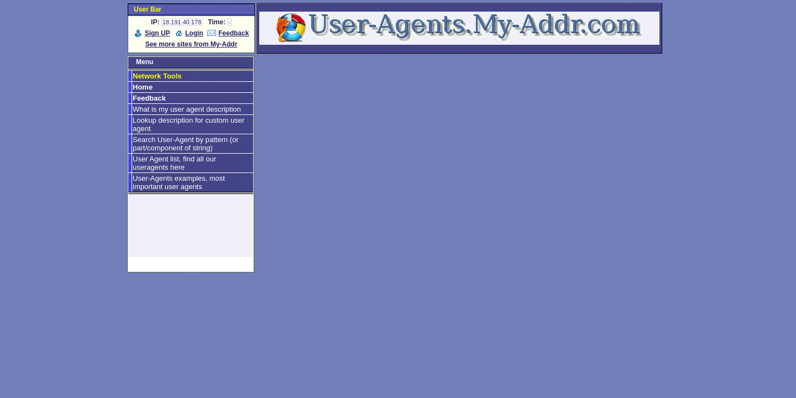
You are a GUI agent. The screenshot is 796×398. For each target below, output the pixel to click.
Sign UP (157, 33)
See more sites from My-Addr (191, 44)
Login (194, 33)
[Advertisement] (190, 230)
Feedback (233, 33)
